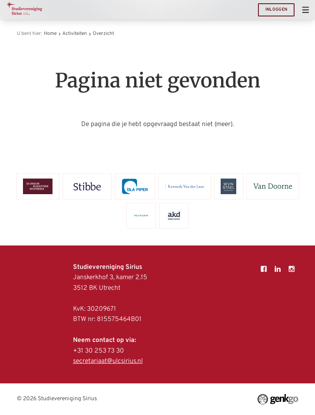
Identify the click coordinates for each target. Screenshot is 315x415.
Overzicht (103, 33)
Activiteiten (74, 33)
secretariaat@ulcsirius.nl (108, 361)
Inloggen (276, 9)
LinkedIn (277, 268)
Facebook (263, 268)
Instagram (291, 268)
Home (50, 33)
